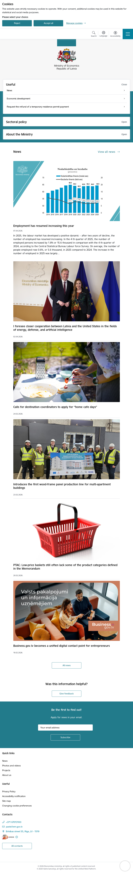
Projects (6, 770)
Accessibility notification (14, 796)
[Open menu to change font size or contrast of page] (115, 34)
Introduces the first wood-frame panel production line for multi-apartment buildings (62, 486)
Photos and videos (11, 765)
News (5, 760)
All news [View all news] (67, 665)
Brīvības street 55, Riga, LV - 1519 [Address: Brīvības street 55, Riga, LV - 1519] (22, 831)
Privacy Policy (8, 791)
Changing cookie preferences (17, 805)
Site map (6, 801)
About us (6, 775)
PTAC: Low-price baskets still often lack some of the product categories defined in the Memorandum (65, 566)
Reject (17, 23)
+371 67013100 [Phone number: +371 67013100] (13, 822)
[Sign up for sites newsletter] (65, 737)
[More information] (17, 837)
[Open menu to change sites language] (103, 34)
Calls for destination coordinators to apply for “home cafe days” (55, 407)
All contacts (17, 845)
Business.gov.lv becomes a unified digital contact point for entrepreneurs (61, 646)
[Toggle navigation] (128, 34)
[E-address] (8, 837)
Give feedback (66, 693)
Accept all (48, 23)
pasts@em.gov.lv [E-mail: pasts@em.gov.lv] (14, 826)
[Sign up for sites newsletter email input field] (65, 727)
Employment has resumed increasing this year (43, 226)
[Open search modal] (94, 34)
